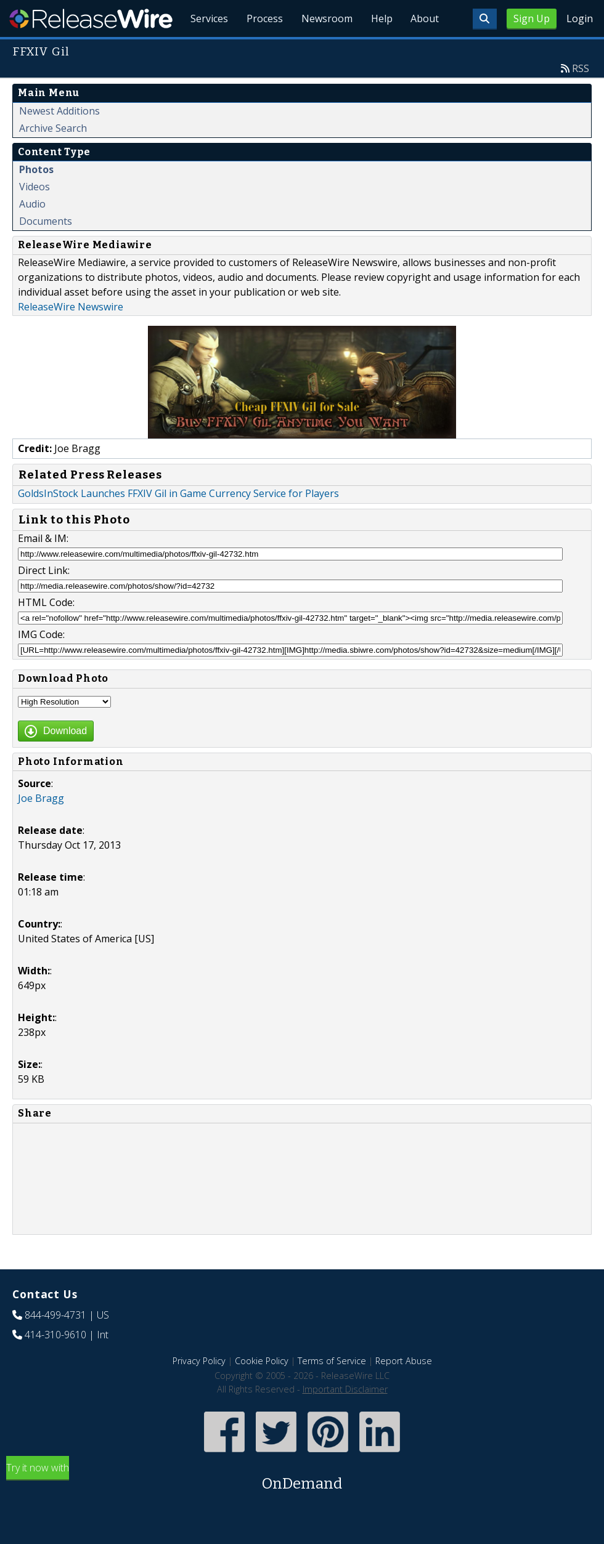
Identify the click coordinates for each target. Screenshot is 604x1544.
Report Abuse (403, 1389)
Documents (45, 249)
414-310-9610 (55, 1363)
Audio (32, 232)
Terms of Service (332, 1389)
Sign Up (531, 18)
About (424, 49)
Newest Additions (59, 139)
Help (379, 49)
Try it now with (302, 1506)
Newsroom (323, 49)
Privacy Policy (199, 1389)
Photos (36, 197)
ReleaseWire (91, 18)
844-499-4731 (55, 1343)
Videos (34, 215)
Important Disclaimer (345, 1417)
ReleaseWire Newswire (70, 335)
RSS (580, 96)
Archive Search (53, 156)
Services (203, 49)
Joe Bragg (41, 826)
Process (260, 49)
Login (579, 18)
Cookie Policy (261, 1389)
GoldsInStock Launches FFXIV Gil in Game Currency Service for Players (178, 521)
